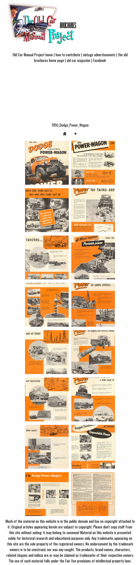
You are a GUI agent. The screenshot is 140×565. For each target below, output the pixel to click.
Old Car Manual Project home (33, 54)
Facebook (99, 60)
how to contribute (68, 54)
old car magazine (78, 60)
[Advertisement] (70, 94)
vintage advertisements (99, 54)
